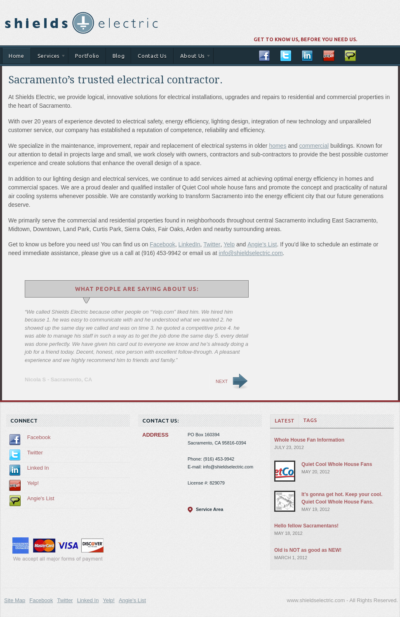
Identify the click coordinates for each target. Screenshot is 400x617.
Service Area (209, 509)
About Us (192, 57)
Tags (310, 420)
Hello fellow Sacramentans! (306, 526)
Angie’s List (262, 244)
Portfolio (87, 56)
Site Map (14, 600)
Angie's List (40, 498)
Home (16, 56)
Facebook (162, 244)
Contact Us (152, 56)
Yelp (229, 244)
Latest (284, 420)
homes (277, 145)
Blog (119, 56)
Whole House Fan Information (309, 440)
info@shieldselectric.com (251, 253)
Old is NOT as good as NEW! (307, 550)
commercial (314, 145)
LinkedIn (189, 244)
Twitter (211, 244)
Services (48, 57)
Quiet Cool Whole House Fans (336, 464)
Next (222, 381)
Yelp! (33, 483)
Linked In (38, 468)
